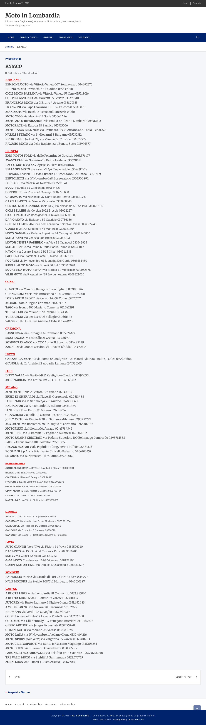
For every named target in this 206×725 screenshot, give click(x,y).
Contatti (197, 3)
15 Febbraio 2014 (17, 73)
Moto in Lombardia (32, 15)
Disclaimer (50, 704)
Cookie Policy (34, 704)
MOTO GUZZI (183, 677)
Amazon (114, 715)
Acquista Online (19, 692)
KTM (17, 677)
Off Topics (84, 37)
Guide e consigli (29, 37)
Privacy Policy (67, 704)
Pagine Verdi (66, 37)
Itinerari (48, 37)
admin (34, 73)
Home (185, 3)
